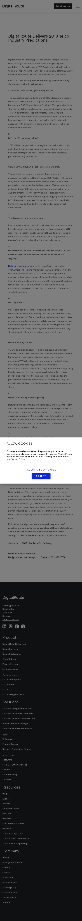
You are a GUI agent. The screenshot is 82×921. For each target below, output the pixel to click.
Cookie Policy (18, 459)
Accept (41, 476)
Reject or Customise (41, 469)
